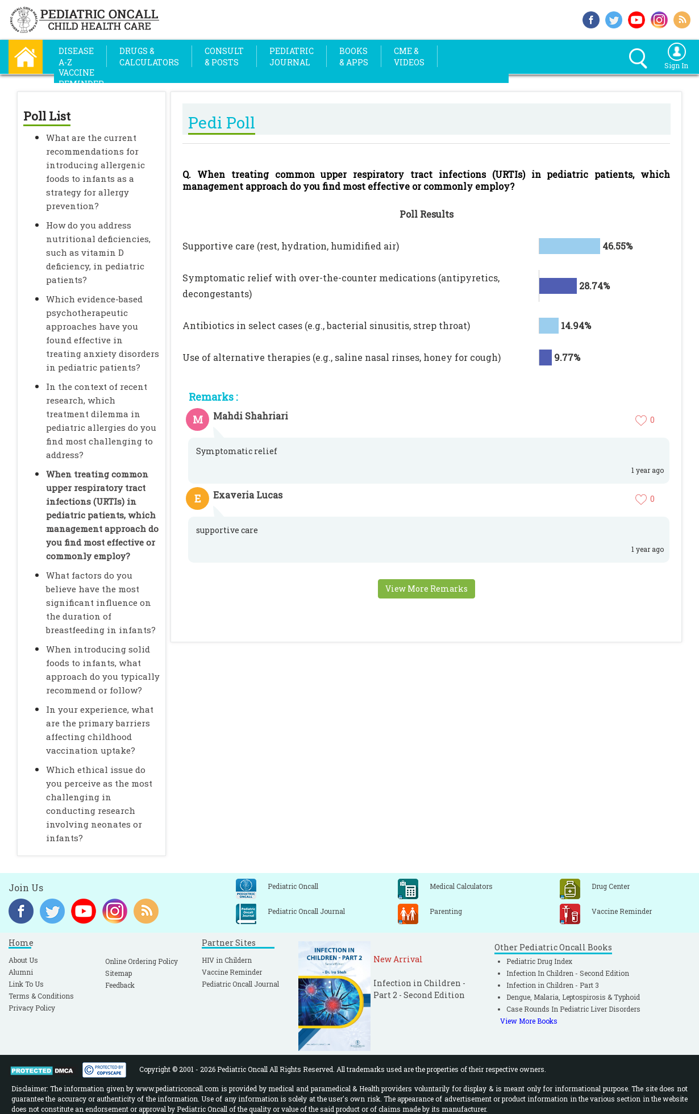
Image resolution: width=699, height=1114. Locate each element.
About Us (23, 960)
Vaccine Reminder (232, 971)
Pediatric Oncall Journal (240, 983)
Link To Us (26, 983)
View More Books (528, 1020)
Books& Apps (353, 56)
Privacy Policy (32, 1007)
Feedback (120, 985)
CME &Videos (409, 56)
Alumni (21, 971)
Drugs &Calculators (149, 56)
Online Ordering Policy (141, 961)
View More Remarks (426, 588)
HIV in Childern (227, 960)
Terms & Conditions (41, 995)
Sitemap (118, 973)
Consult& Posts (224, 56)
